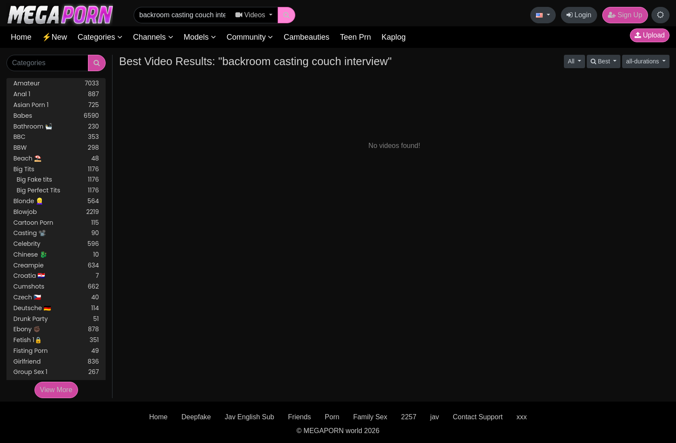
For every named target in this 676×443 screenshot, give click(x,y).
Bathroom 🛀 (56, 126)
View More (56, 389)
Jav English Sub (249, 417)
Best (601, 61)
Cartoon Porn (56, 222)
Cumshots (56, 286)
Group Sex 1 (56, 372)
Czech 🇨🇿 (56, 297)
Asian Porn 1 (56, 105)
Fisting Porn (56, 350)
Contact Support (478, 417)
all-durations (643, 61)
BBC (56, 136)
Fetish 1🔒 (56, 340)
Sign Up (625, 15)
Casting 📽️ (56, 233)
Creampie (56, 265)
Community (249, 37)
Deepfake (196, 417)
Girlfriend (56, 361)
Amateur (56, 83)
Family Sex (370, 417)
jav (434, 417)
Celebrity (56, 243)
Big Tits (56, 169)
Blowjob (56, 212)
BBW (56, 147)
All (572, 61)
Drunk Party (56, 319)
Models (200, 37)
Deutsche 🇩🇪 (56, 308)
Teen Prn (355, 37)
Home (21, 37)
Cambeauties (306, 37)
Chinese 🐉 (56, 254)
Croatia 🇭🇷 (56, 275)
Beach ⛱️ (56, 158)
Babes (56, 115)
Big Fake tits (56, 179)
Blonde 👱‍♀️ (56, 201)
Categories (100, 37)
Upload (650, 35)
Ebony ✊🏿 (56, 329)
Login (579, 15)
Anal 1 (56, 94)
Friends (299, 417)
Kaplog (394, 37)
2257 (408, 417)
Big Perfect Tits (56, 190)
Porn (332, 417)
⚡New (54, 37)
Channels (153, 37)
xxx (521, 417)
